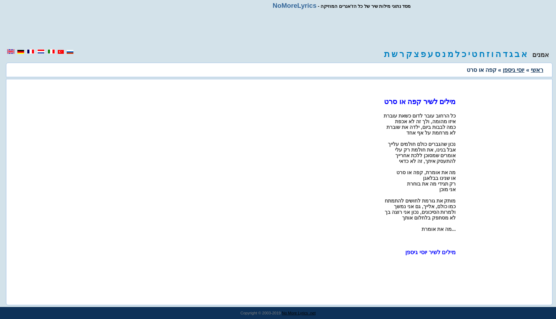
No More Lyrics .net (299, 313)
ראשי (537, 70)
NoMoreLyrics (295, 5)
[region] (278, 29)
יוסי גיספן (513, 70)
